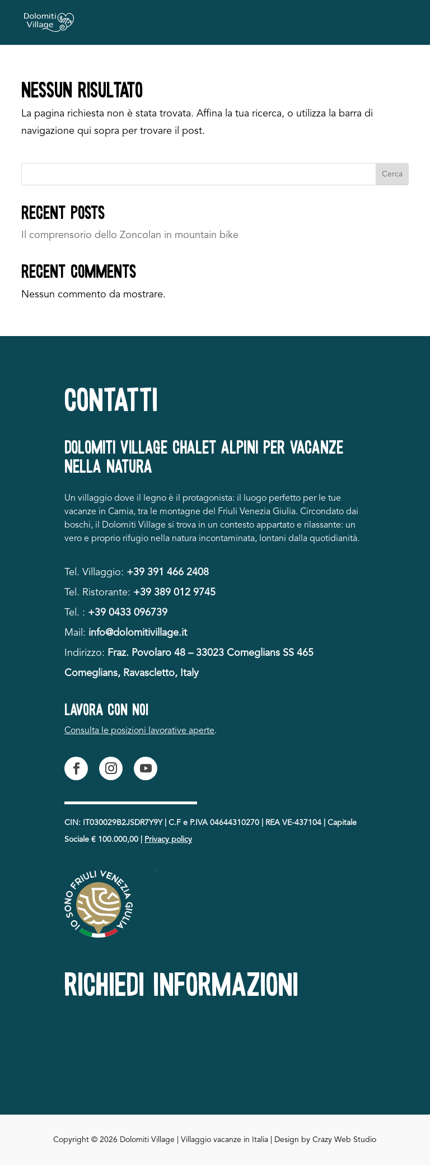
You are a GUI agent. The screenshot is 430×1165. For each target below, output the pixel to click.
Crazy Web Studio (344, 1140)
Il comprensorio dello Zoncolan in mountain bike (130, 235)
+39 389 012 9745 (174, 593)
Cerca (392, 174)
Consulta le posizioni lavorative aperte (139, 730)
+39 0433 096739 (127, 613)
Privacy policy (168, 840)
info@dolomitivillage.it (137, 633)
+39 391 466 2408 (168, 572)
